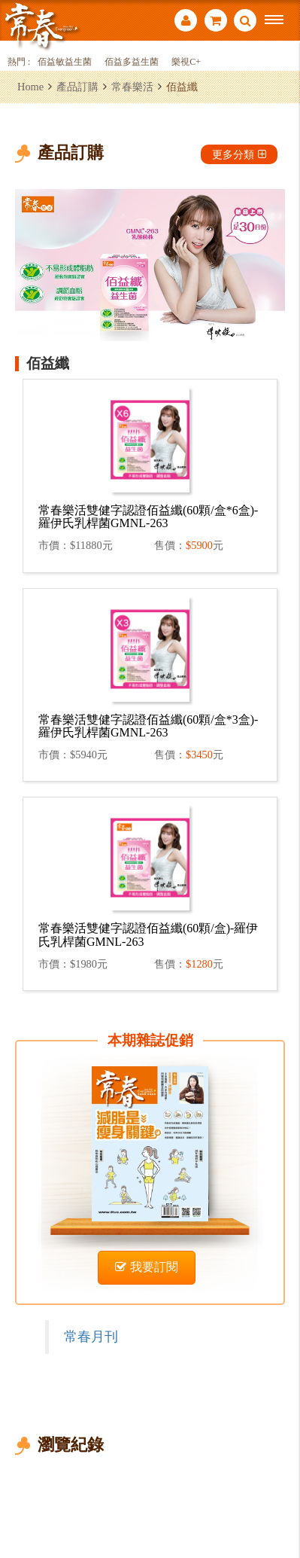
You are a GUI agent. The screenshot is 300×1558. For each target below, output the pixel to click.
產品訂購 (77, 87)
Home (30, 87)
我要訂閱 (146, 1267)
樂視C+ (186, 62)
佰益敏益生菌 (65, 62)
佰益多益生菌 (132, 62)
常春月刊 (91, 1336)
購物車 (216, 20)
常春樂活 (132, 87)
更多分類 (239, 154)
